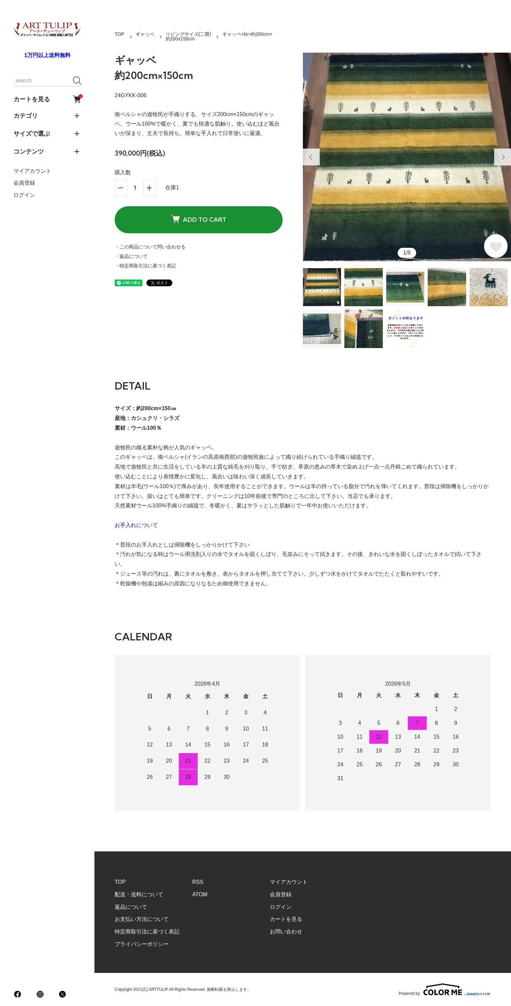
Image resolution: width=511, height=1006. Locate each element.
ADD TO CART (198, 219)
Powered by (445, 989)
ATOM (199, 894)
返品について (131, 907)
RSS (197, 882)
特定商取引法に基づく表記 (147, 931)
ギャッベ (145, 34)
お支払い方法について (142, 919)
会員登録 (24, 183)
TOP (119, 34)
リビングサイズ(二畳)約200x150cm (188, 36)
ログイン (24, 195)
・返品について (131, 256)
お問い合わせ (286, 931)
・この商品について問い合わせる (150, 246)
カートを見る (47, 99)
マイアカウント (32, 171)
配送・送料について (139, 894)
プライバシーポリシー (142, 944)
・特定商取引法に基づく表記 (145, 265)
